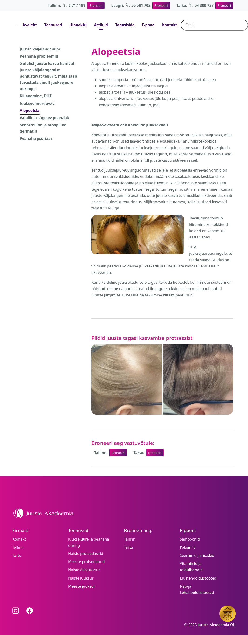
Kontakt (169, 24)
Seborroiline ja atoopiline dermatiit (43, 128)
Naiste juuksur (81, 578)
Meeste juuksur (81, 586)
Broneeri (96, 5)
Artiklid (101, 24)
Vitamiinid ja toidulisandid (191, 566)
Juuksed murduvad (37, 103)
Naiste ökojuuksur (84, 569)
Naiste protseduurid (85, 553)
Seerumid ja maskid (197, 555)
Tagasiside (125, 24)
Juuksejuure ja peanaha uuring (88, 542)
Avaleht (30, 24)
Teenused (53, 24)
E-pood (148, 24)
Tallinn (18, 547)
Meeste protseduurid (86, 561)
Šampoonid (190, 539)
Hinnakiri (78, 24)
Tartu (16, 555)
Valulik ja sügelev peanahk (44, 117)
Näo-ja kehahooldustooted (197, 589)
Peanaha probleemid (39, 56)
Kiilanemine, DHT (36, 95)
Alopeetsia (29, 110)
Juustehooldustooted (198, 578)
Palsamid (188, 547)
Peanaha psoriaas (36, 138)
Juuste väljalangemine (40, 49)
